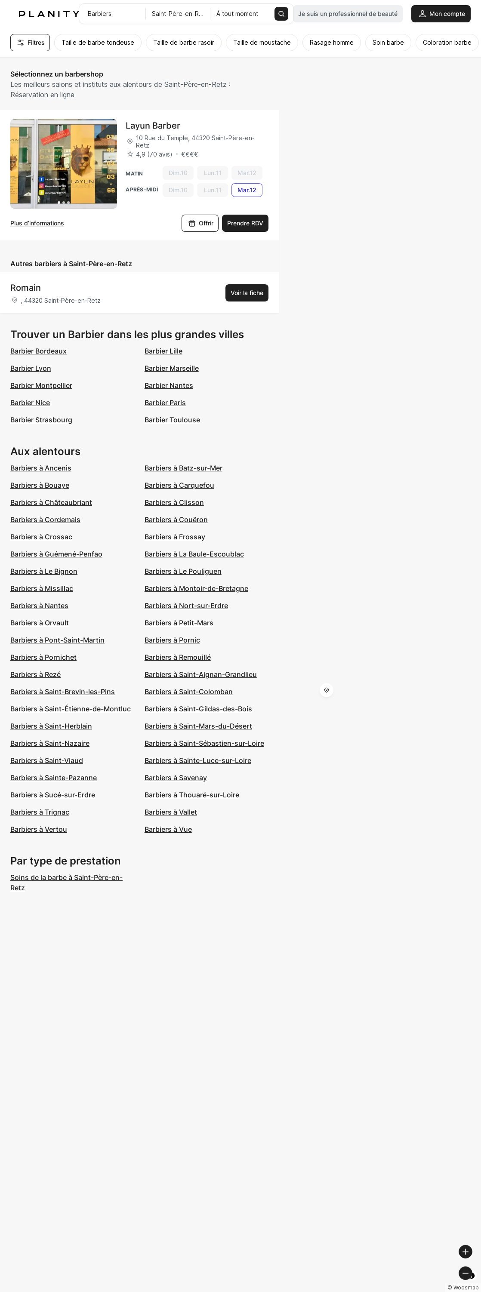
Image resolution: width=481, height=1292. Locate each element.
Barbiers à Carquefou (179, 485)
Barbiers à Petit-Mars (179, 622)
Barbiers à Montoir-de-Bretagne (196, 588)
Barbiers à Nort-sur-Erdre (186, 605)
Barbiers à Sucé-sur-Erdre (52, 795)
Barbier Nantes (169, 385)
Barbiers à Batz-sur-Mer (183, 468)
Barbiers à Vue (168, 829)
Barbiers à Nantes (39, 605)
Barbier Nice (30, 402)
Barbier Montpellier (41, 385)
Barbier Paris (165, 402)
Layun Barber (153, 125)
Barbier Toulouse (172, 419)
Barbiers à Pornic (172, 640)
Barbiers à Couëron (176, 519)
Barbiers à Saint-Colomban (189, 691)
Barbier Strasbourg (41, 419)
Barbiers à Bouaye (39, 485)
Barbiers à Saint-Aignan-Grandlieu (201, 674)
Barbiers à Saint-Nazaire (49, 743)
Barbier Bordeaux (38, 351)
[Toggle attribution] (471, 1284)
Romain (25, 288)
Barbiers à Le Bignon (43, 571)
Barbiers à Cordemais (45, 519)
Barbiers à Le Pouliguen (183, 571)
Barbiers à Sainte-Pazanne (53, 777)
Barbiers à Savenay (176, 777)
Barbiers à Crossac (41, 536)
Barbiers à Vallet (171, 812)
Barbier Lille (163, 351)
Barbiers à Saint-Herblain (51, 726)
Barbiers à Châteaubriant (51, 502)
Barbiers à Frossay (175, 536)
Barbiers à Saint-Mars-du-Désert (198, 726)
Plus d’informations (37, 223)
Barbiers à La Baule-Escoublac (194, 554)
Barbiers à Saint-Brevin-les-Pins (62, 691)
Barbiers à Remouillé (178, 657)
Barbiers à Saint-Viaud (46, 760)
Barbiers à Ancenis (40, 468)
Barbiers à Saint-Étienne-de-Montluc (70, 708)
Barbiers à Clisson (174, 502)
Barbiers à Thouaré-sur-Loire (192, 795)
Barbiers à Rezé (35, 674)
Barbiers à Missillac (41, 588)
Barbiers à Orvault (39, 622)
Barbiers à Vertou (38, 829)
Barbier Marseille (172, 368)
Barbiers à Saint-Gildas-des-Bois (198, 708)
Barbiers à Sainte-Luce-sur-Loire (198, 760)
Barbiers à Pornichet (43, 657)
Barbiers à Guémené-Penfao (56, 554)
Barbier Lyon (30, 368)
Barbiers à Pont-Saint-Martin (57, 640)
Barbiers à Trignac (39, 812)
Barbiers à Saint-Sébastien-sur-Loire (204, 743)
